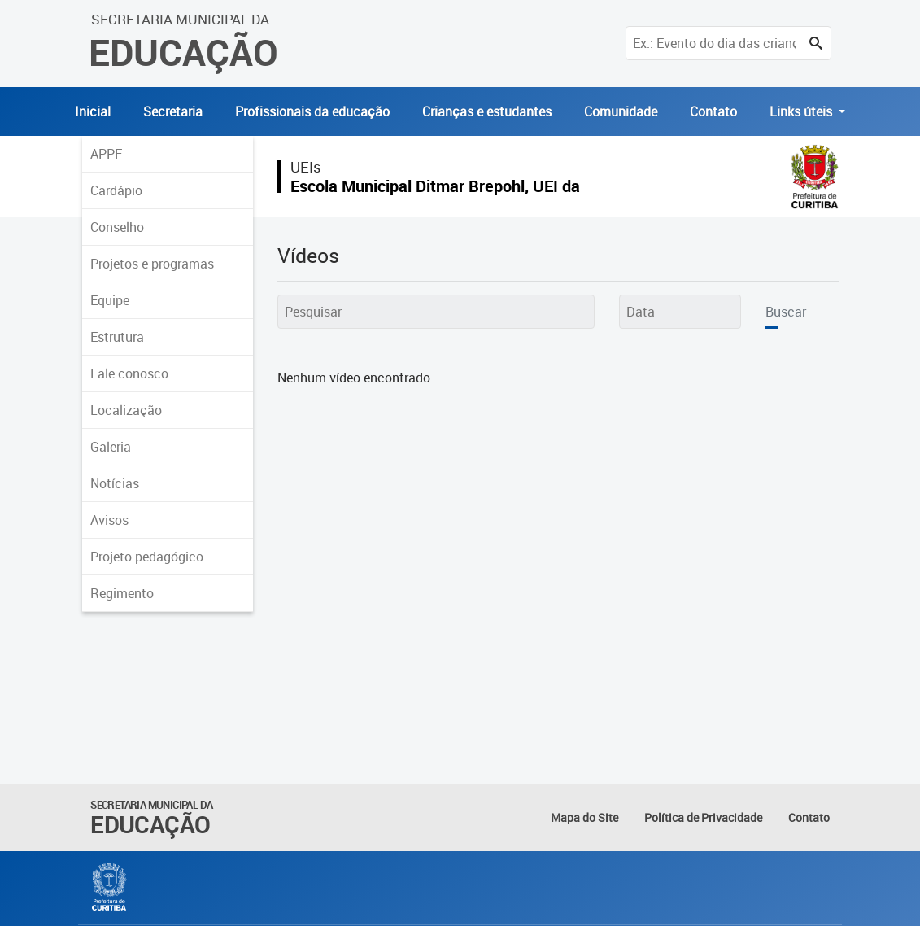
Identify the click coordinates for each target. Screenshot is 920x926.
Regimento (122, 593)
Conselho (117, 227)
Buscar (785, 312)
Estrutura (117, 337)
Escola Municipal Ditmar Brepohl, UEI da (435, 186)
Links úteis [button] (802, 111)
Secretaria (173, 111)
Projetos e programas (152, 264)
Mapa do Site (584, 817)
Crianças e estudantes (487, 111)
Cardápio (116, 190)
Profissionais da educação (312, 111)
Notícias (114, 483)
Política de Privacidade (703, 817)
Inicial (93, 111)
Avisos (109, 520)
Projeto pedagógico (146, 557)
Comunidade (620, 111)
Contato (713, 111)
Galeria (110, 447)
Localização (126, 410)
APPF (106, 154)
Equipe (109, 300)
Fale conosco (129, 373)
